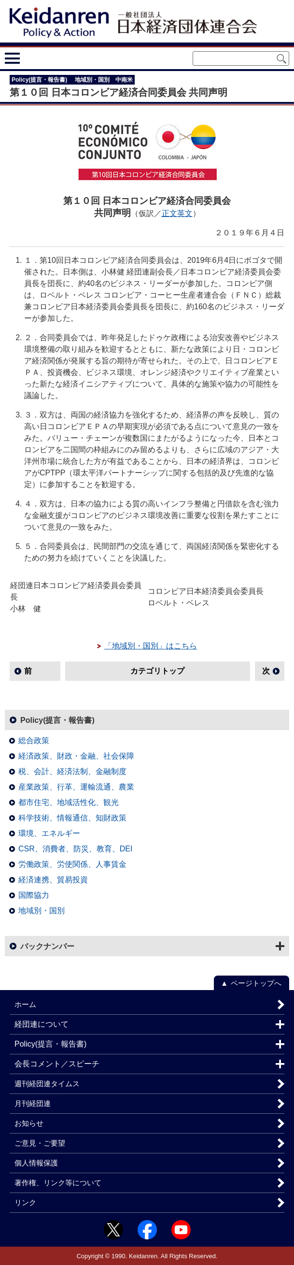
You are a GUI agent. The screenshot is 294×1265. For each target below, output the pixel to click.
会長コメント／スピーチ (56, 1064)
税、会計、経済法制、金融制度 (72, 771)
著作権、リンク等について (57, 1183)
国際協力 (33, 895)
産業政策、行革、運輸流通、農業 (76, 787)
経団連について (41, 1024)
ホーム (25, 1004)
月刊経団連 (32, 1103)
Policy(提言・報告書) (57, 720)
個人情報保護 (36, 1163)
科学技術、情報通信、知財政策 (72, 818)
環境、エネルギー (49, 833)
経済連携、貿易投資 (53, 880)
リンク (25, 1202)
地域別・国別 (41, 910)
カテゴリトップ (157, 671)
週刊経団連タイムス (47, 1083)
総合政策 (33, 740)
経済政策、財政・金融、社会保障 (76, 756)
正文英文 (177, 213)
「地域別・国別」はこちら (150, 646)
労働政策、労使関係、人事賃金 (72, 864)
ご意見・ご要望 (39, 1143)
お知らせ (28, 1123)
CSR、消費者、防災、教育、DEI (75, 849)
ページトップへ (256, 983)
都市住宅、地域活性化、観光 (68, 802)
